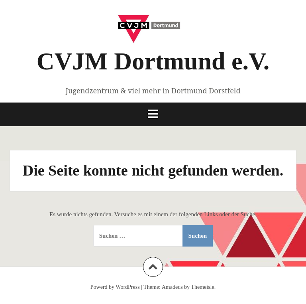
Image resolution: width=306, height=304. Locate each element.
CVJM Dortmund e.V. (153, 61)
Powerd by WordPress (115, 287)
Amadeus (172, 287)
